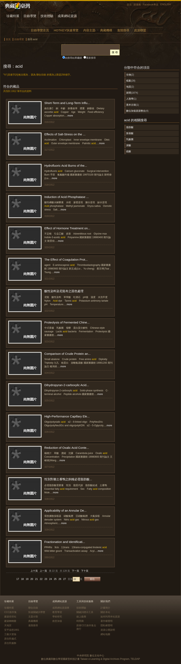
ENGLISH (165, 4)
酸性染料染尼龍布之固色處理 (63, 291)
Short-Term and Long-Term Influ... (67, 103)
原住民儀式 (10, 638)
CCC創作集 (10, 612)
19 (27, 579)
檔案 (128, 80)
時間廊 (80, 621)
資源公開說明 (108, 629)
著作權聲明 (107, 621)
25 (55, 579)
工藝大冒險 (10, 634)
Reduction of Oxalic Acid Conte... (66, 447)
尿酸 (128, 145)
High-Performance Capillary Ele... (66, 416)
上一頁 (43, 570)
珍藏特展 (12, 16)
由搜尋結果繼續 (73, 57)
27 (64, 579)
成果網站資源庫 (60, 607)
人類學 (129, 98)
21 (36, 579)
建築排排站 (10, 616)
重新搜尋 (91, 57)
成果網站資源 (67, 16)
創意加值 (57, 621)
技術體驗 (47, 16)
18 (22, 579)
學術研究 (57, 616)
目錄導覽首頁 (40, 30)
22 (41, 579)
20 (32, 579)
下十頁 (84, 570)
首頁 (129, 4)
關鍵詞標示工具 (84, 612)
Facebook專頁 (150, 4)
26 (60, 579)
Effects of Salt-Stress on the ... (64, 134)
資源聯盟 (140, 30)
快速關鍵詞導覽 (36, 612)
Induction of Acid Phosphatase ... (66, 197)
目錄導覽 (29, 16)
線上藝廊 (81, 616)
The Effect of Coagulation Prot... (66, 259)
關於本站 (105, 612)
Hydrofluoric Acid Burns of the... (65, 165)
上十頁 (34, 570)
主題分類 (33, 616)
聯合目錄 (33, 607)
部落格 (137, 4)
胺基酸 (129, 133)
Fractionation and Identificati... (64, 542)
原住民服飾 (10, 643)
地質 (128, 86)
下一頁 (75, 570)
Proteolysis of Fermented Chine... (66, 322)
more (70, 115)
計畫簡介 (105, 607)
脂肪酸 (129, 127)
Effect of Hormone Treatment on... (67, 228)
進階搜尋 (123, 30)
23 (46, 579)
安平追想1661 (11, 629)
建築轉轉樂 (10, 621)
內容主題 (89, 30)
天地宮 (7, 625)
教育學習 (57, 612)
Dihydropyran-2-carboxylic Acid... (66, 385)
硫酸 (128, 151)
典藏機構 (106, 30)
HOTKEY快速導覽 (66, 30)
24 (50, 579)
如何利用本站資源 (110, 616)
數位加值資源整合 (135, 110)
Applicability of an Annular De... (65, 510)
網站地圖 (105, 634)
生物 (128, 74)
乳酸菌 (129, 139)
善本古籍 (131, 104)
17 (17, 579)
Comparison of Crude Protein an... (67, 353)
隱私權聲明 (107, 625)
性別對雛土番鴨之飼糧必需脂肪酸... (68, 479)
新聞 (128, 92)
